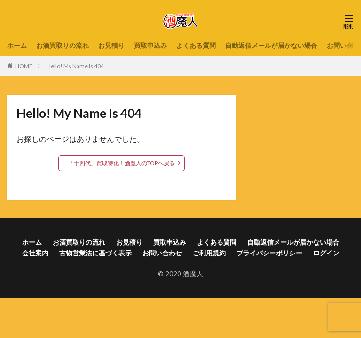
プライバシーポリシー (269, 253)
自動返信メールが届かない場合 (271, 45)
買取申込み (150, 45)
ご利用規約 (209, 253)
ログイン (326, 253)
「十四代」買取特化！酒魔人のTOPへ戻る (121, 163)
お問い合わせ (162, 253)
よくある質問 (196, 45)
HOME (23, 65)
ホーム (17, 45)
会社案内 (35, 253)
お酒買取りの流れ (62, 45)
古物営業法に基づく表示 (95, 253)
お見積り (111, 45)
